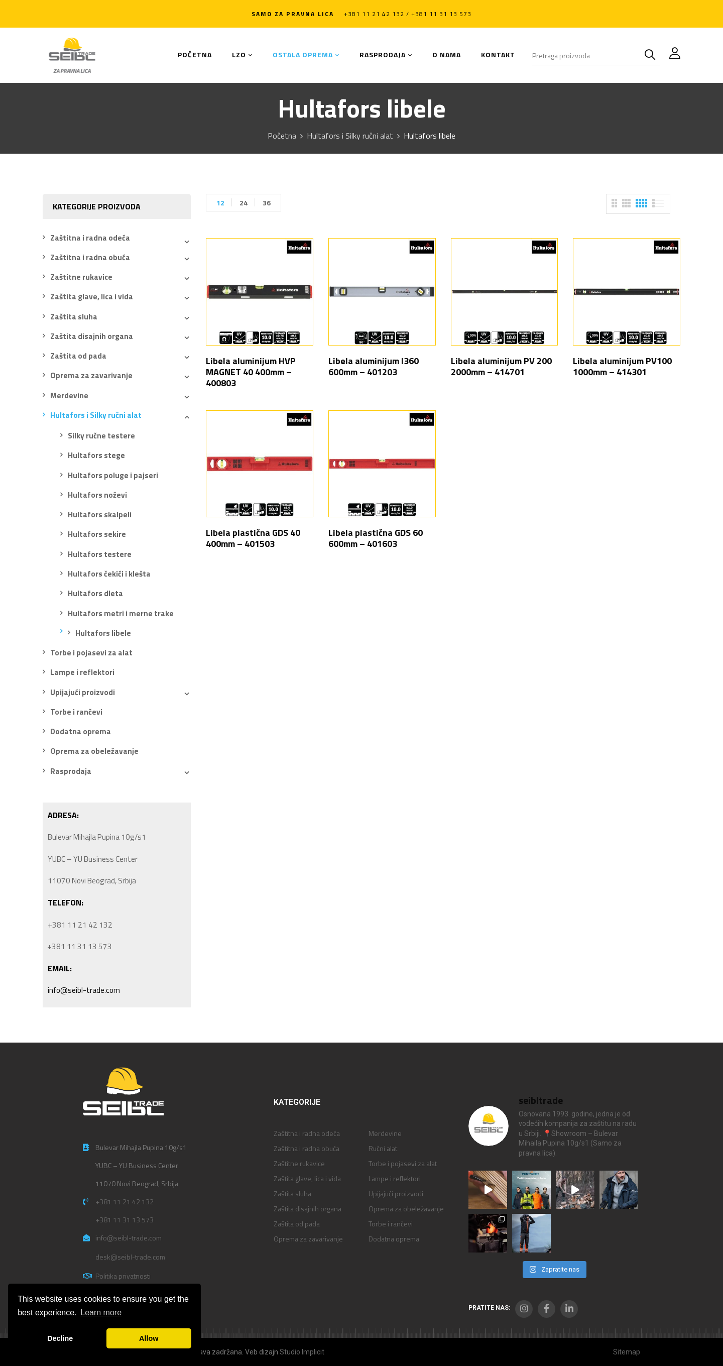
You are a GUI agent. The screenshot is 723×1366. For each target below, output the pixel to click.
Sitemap (626, 1352)
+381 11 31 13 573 (124, 1219)
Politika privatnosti (123, 1276)
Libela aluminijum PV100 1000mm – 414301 (622, 366)
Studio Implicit (302, 1352)
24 (243, 202)
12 (220, 202)
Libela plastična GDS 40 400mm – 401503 (253, 538)
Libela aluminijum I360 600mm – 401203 (373, 366)
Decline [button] (60, 1338)
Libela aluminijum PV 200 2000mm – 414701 (501, 366)
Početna (282, 136)
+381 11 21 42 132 (124, 1201)
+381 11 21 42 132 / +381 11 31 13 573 (407, 14)
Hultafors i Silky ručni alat (350, 136)
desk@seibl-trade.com (130, 1256)
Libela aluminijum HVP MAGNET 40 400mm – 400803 (251, 372)
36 (267, 202)
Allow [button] (148, 1338)
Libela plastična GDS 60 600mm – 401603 (375, 538)
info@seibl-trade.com (84, 990)
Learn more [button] (101, 1312)
